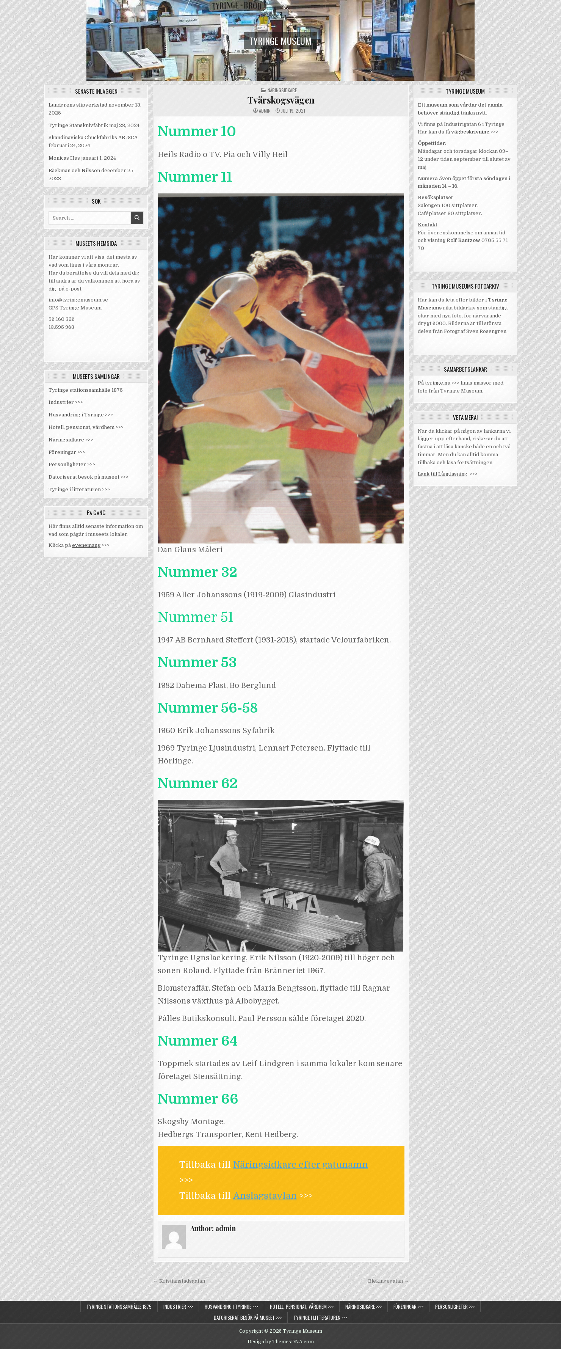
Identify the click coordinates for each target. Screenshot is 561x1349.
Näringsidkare (282, 90)
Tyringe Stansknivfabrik (78, 125)
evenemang (86, 545)
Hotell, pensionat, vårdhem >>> (86, 427)
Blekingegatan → (388, 1281)
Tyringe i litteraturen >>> (79, 489)
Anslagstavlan (265, 1195)
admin (265, 110)
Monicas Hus (64, 158)
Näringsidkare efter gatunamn (300, 1164)
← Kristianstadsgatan (179, 1281)
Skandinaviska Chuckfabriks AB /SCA (93, 137)
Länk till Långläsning (442, 474)
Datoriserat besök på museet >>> (88, 477)
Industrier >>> (66, 402)
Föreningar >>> (67, 452)
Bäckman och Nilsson (74, 170)
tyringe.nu (437, 383)
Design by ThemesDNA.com (281, 1341)
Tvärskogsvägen (281, 100)
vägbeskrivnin (468, 132)
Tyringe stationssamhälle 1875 (86, 390)
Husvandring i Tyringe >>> (81, 415)
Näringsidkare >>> (71, 440)
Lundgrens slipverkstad (78, 105)
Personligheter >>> (72, 464)
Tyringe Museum (280, 40)
